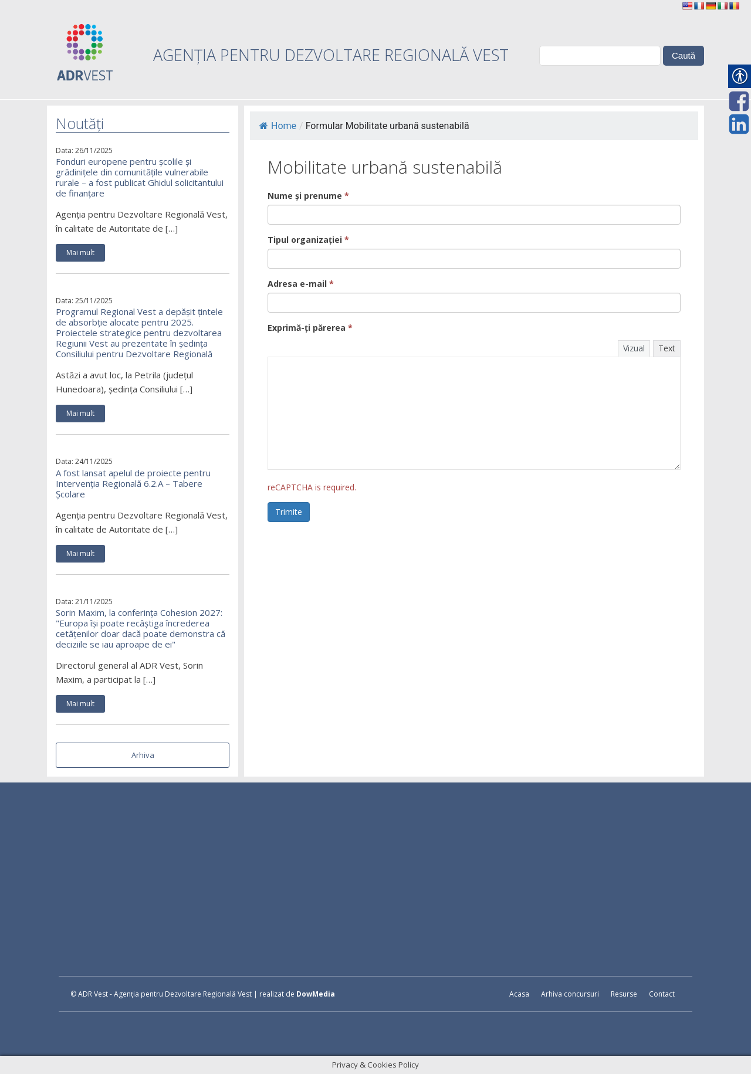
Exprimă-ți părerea (310, 327)
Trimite (288, 511)
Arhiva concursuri (570, 994)
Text (666, 348)
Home (277, 125)
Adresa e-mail (301, 283)
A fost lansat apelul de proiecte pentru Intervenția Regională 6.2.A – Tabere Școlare (133, 483)
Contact (662, 994)
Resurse (624, 994)
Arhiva (142, 755)
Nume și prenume (308, 195)
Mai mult (80, 253)
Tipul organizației (308, 239)
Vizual (634, 348)
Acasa (519, 994)
